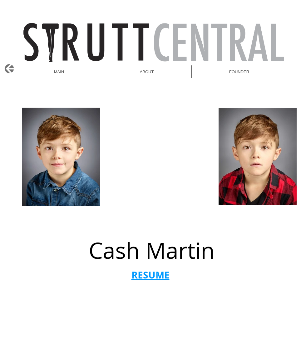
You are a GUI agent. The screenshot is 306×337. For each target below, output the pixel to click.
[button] (239, 71)
